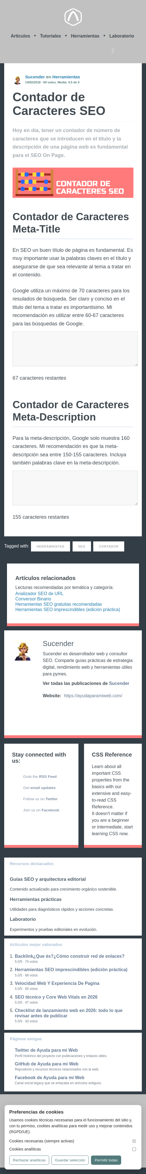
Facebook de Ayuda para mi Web (49, 1077)
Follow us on (40, 799)
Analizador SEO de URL (39, 593)
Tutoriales (50, 36)
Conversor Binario (33, 599)
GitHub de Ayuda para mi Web (46, 1064)
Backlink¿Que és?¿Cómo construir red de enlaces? (70, 956)
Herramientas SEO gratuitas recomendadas (58, 604)
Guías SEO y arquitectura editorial (48, 879)
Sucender (35, 76)
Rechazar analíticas (29, 1160)
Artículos (20, 36)
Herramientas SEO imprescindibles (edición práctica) (67, 609)
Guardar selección (70, 1160)
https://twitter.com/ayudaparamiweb (47, 706)
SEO (81, 546)
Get (39, 788)
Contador (109, 546)
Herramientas (85, 36)
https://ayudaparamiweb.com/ (93, 695)
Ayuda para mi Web (73, 17)
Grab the (40, 776)
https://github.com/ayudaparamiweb (58, 706)
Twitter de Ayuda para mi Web (46, 1050)
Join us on (41, 810)
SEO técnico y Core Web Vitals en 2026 (56, 997)
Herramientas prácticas (36, 899)
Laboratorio (121, 36)
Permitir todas (106, 1160)
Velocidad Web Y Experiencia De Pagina (57, 983)
